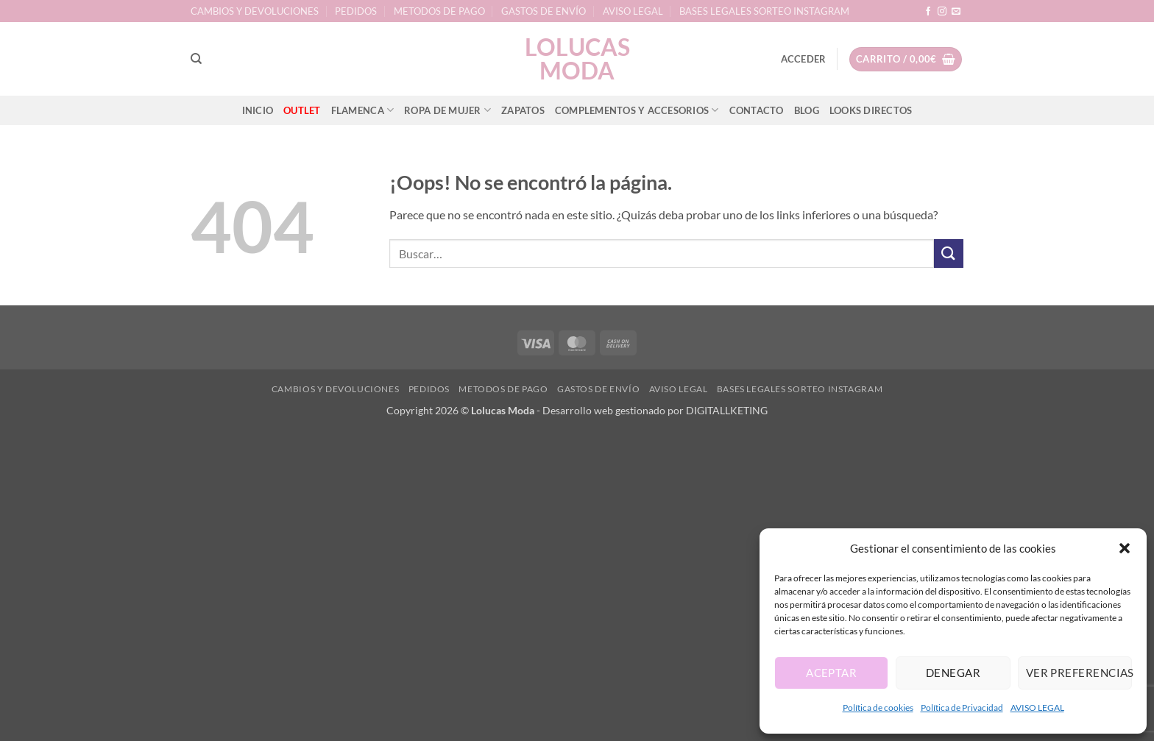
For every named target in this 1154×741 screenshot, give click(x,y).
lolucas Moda (577, 58)
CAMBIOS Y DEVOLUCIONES (255, 11)
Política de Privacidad (962, 707)
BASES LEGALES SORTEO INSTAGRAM (764, 11)
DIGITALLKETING (727, 410)
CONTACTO (756, 110)
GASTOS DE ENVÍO (543, 11)
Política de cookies (878, 707)
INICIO (258, 110)
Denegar (953, 672)
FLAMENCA (362, 110)
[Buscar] (196, 59)
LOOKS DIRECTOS (871, 110)
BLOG (806, 110)
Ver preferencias (1079, 672)
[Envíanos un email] (956, 12)
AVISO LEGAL (1037, 707)
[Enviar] (948, 253)
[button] (1124, 548)
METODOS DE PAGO (439, 11)
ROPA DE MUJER (447, 110)
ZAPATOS (523, 110)
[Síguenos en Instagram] (942, 12)
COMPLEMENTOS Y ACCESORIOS (637, 110)
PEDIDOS (356, 11)
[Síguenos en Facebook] (928, 12)
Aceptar (831, 672)
